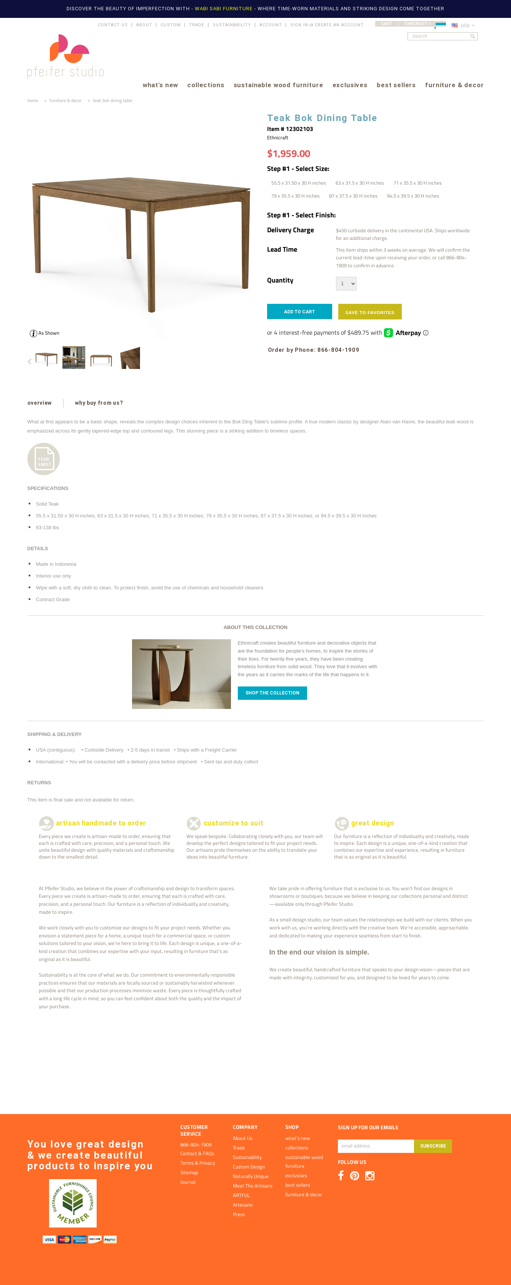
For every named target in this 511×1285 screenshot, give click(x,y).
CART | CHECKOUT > (413, 23)
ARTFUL (241, 1195)
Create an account (339, 24)
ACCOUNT (270, 24)
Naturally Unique (251, 1176)
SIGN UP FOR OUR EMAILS (368, 1127)
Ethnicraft (277, 137)
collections (205, 85)
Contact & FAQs (197, 1153)
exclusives (350, 85)
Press (239, 1214)
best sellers (396, 85)
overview (39, 403)
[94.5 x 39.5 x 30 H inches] (413, 195)
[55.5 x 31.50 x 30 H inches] (298, 182)
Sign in (299, 24)
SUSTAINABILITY (232, 24)
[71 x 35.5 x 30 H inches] (417, 182)
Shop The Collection (272, 693)
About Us (242, 1138)
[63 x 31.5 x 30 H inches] (359, 182)
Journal (188, 1182)
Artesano (243, 1204)
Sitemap (189, 1172)
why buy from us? (99, 403)
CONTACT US (113, 24)
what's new (160, 85)
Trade (239, 1147)
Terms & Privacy (197, 1163)
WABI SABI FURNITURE (224, 8)
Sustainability (247, 1157)
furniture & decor (454, 85)
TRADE (196, 24)
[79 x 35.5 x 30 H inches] (295, 195)
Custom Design (249, 1166)
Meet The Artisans (252, 1185)
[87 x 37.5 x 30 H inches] (353, 195)
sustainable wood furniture (278, 85)
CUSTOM (171, 24)
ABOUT (144, 24)
